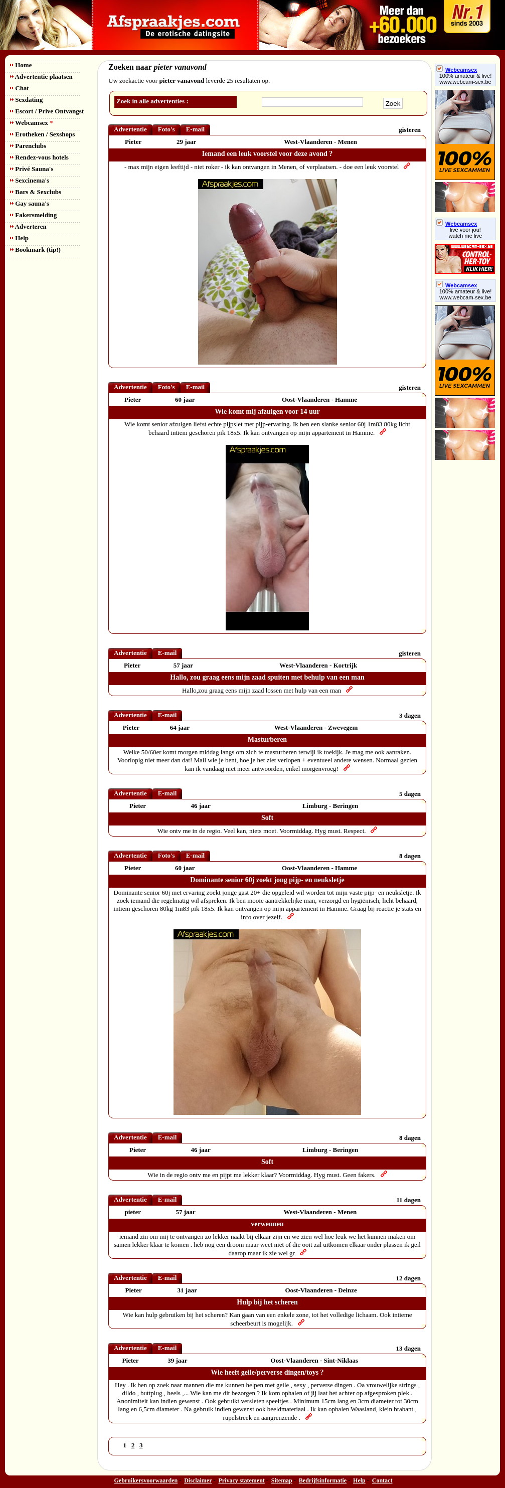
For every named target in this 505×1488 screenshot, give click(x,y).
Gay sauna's (29, 203)
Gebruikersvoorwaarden (146, 1480)
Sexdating (26, 99)
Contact (382, 1480)
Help (19, 238)
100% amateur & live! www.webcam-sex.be (465, 79)
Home (21, 65)
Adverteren (28, 226)
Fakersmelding (33, 215)
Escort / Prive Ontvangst (47, 111)
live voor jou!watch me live (465, 233)
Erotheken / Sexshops (42, 134)
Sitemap (281, 1480)
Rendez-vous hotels (39, 157)
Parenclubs (28, 145)
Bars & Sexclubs (35, 192)
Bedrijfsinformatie (323, 1480)
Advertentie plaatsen (41, 76)
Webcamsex (31, 122)
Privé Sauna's (31, 169)
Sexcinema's (29, 180)
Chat (19, 88)
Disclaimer (198, 1480)
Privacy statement (242, 1480)
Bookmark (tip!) (35, 249)
